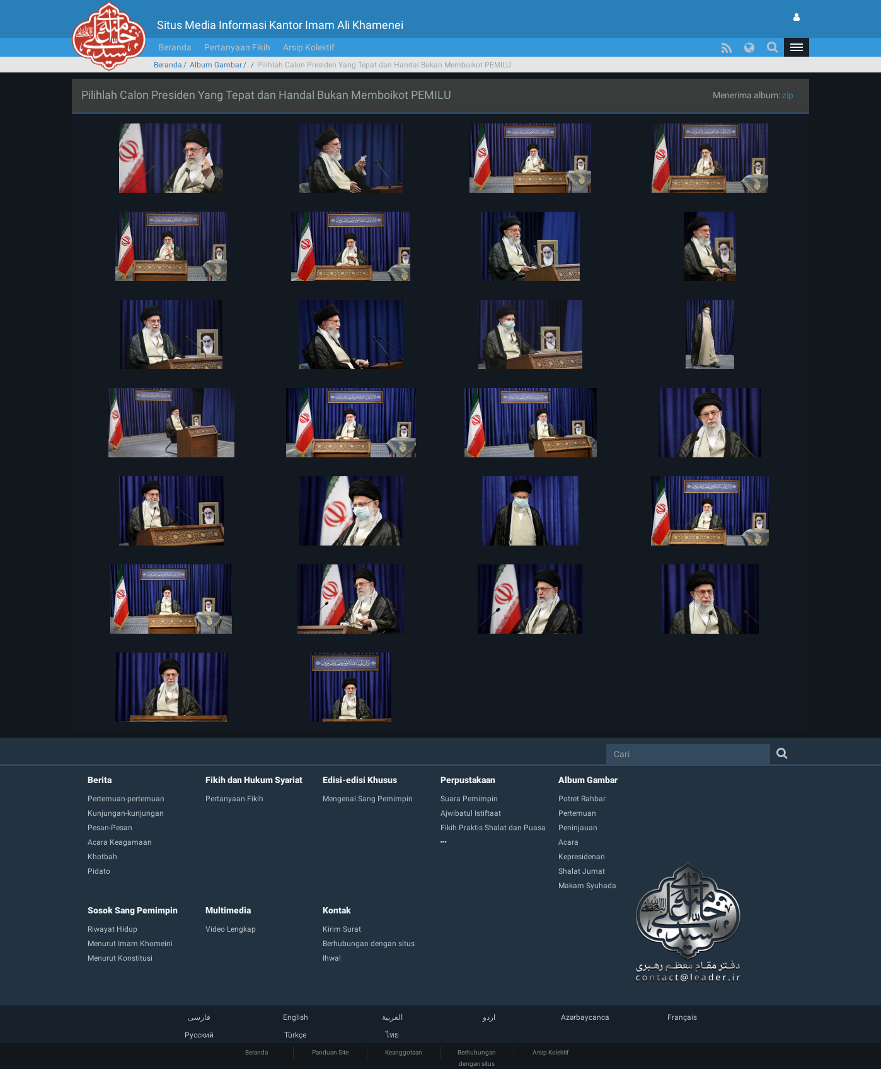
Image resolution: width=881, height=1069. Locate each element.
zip (787, 95)
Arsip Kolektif (309, 47)
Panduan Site (330, 1052)
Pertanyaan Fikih (237, 47)
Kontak (337, 910)
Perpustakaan (467, 780)
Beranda (175, 47)
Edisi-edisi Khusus (360, 780)
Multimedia (228, 910)
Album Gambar (216, 64)
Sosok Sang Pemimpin (133, 910)
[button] (796, 47)
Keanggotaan (403, 1052)
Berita (100, 780)
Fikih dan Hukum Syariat (253, 780)
